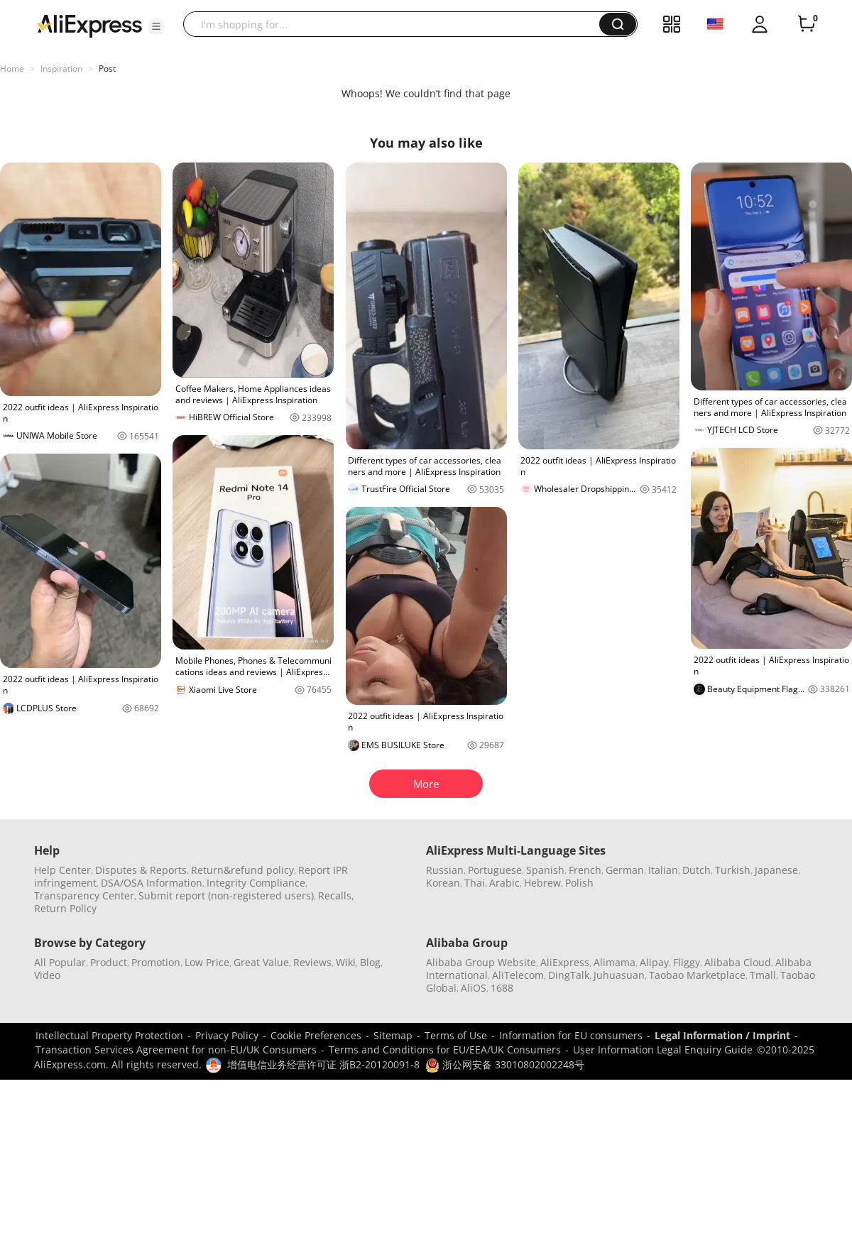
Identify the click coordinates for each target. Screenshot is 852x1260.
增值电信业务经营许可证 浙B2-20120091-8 (323, 1064)
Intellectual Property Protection (109, 1035)
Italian (663, 870)
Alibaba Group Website (481, 962)
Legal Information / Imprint (722, 1035)
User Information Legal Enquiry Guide (663, 1049)
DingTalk (568, 975)
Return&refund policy (242, 870)
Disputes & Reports (141, 870)
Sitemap (393, 1035)
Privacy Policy (226, 1035)
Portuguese (495, 870)
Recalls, (336, 895)
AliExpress (564, 962)
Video (47, 975)
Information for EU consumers (571, 1035)
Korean (443, 882)
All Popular (60, 962)
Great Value (261, 962)
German (625, 870)
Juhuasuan (619, 975)
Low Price (207, 962)
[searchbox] (396, 24)
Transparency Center (84, 895)
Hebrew (542, 882)
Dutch (696, 870)
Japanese (776, 870)
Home (12, 68)
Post (107, 68)
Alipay (654, 962)
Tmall (763, 975)
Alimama (614, 962)
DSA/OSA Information (151, 882)
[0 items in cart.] (806, 24)
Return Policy (65, 908)
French (585, 870)
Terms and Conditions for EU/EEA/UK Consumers (445, 1049)
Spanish (545, 870)
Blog (370, 962)
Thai (474, 882)
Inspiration (61, 68)
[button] (156, 26)
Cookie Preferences (316, 1035)
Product (108, 962)
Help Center (62, 870)
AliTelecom (518, 975)
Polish (579, 882)
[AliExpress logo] (89, 25)
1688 (502, 988)
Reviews (312, 962)
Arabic (504, 882)
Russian (445, 870)
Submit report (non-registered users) (226, 895)
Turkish (732, 870)
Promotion (155, 962)
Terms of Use (456, 1035)
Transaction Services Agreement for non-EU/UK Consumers (176, 1049)
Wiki (346, 962)
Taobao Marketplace (697, 975)
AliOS (473, 988)
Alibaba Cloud (737, 962)
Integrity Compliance (256, 882)
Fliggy (686, 962)
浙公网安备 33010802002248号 (504, 1064)
